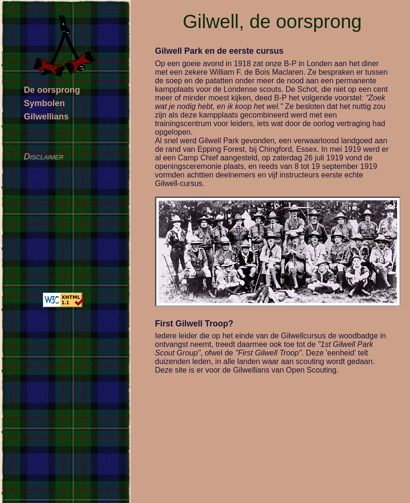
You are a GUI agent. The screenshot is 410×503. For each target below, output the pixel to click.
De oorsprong (52, 90)
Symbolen (44, 103)
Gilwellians (46, 116)
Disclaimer (43, 156)
